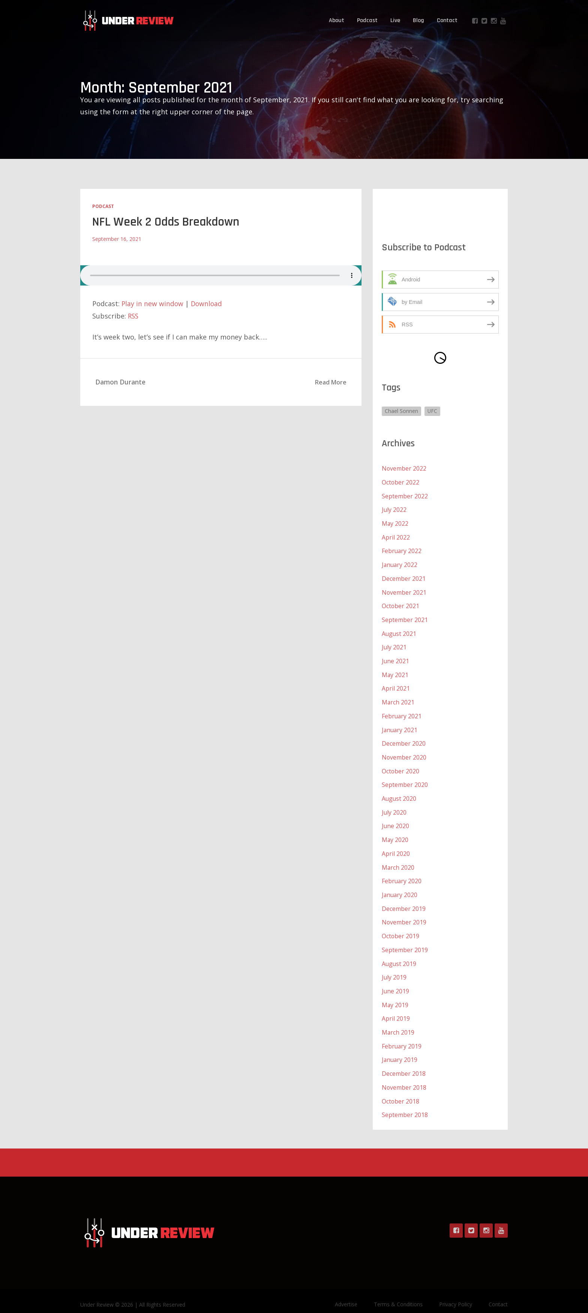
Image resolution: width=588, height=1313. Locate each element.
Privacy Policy (455, 1291)
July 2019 (394, 967)
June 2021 (396, 657)
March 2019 (398, 1021)
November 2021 (404, 590)
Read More (330, 382)
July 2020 (394, 806)
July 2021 (394, 644)
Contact (447, 20)
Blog (418, 20)
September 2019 (405, 940)
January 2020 (400, 886)
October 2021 (401, 603)
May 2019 (395, 994)
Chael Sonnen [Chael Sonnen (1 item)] (401, 410)
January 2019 (400, 1048)
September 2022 (405, 495)
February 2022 (402, 549)
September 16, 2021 (116, 238)
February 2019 (402, 1035)
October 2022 (401, 482)
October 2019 (401, 927)
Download (208, 303)
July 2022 (394, 509)
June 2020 (396, 819)
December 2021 (404, 576)
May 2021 (395, 671)
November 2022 (404, 468)
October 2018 (401, 1089)
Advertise (346, 1291)
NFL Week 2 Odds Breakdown (166, 222)
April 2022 (396, 536)
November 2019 (404, 913)
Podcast (367, 20)
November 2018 (404, 1075)
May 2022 (395, 522)
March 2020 (398, 859)
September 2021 (405, 617)
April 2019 (396, 1008)
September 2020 (405, 779)
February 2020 (402, 873)
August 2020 (399, 792)
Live (395, 20)
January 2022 (400, 563)
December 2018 (404, 1062)
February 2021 (402, 711)
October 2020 (401, 765)
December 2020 (404, 738)
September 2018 (405, 1102)
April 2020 (396, 846)
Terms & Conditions (398, 1291)
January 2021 (400, 725)
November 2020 (404, 752)
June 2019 (396, 981)
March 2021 (398, 698)
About (336, 20)
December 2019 (404, 900)
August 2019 (399, 954)
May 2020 (395, 832)
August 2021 (399, 630)
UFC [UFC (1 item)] (433, 410)
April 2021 (396, 684)
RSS (134, 315)
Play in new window (153, 303)
